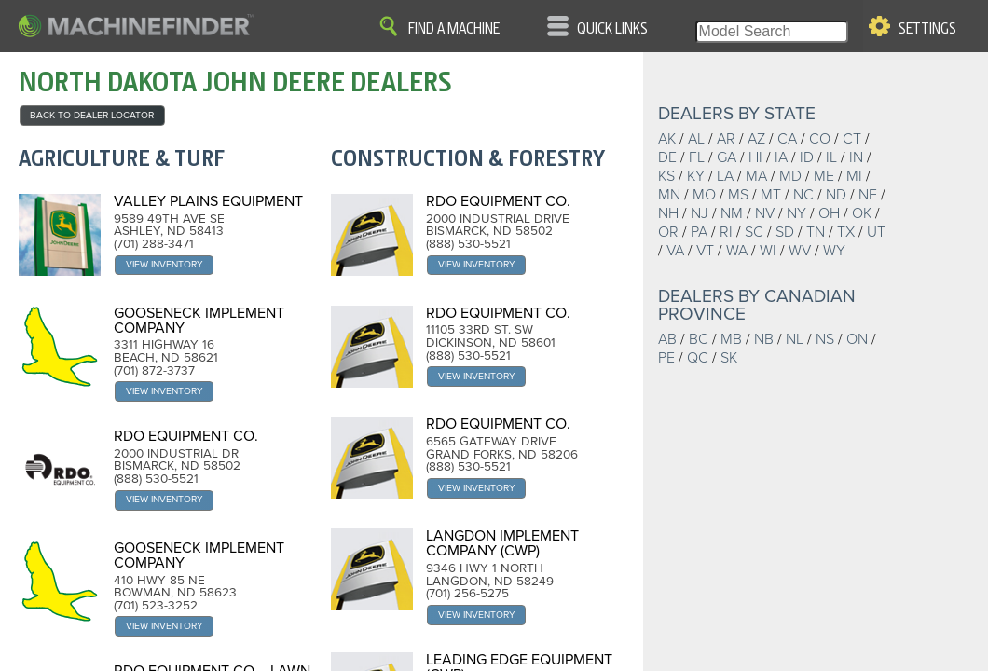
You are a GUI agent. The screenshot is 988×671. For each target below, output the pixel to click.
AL (696, 139)
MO (704, 194)
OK (861, 213)
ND (836, 194)
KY (696, 176)
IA (781, 157)
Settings (927, 28)
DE (667, 157)
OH (829, 213)
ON (857, 339)
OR (668, 232)
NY (796, 213)
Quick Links (612, 28)
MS (738, 194)
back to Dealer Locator (92, 115)
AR (726, 139)
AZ (756, 139)
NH (668, 213)
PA (699, 232)
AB (667, 339)
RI (726, 232)
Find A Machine (454, 28)
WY (834, 250)
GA (726, 157)
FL (697, 157)
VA (675, 250)
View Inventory (164, 264)
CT (852, 139)
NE (867, 194)
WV (800, 250)
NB (764, 339)
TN (815, 232)
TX (846, 232)
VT (705, 250)
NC (803, 194)
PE (666, 358)
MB (731, 339)
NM (731, 213)
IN (856, 157)
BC (698, 339)
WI (768, 250)
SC (754, 232)
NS (825, 339)
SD (784, 232)
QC (697, 358)
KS (666, 176)
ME (824, 176)
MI (854, 176)
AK (667, 139)
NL (794, 339)
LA (725, 176)
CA (787, 139)
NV (765, 213)
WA (737, 250)
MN (669, 194)
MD (790, 176)
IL (831, 157)
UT (876, 232)
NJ (699, 213)
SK (728, 358)
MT (771, 194)
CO (819, 139)
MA (756, 176)
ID (807, 157)
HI (755, 157)
